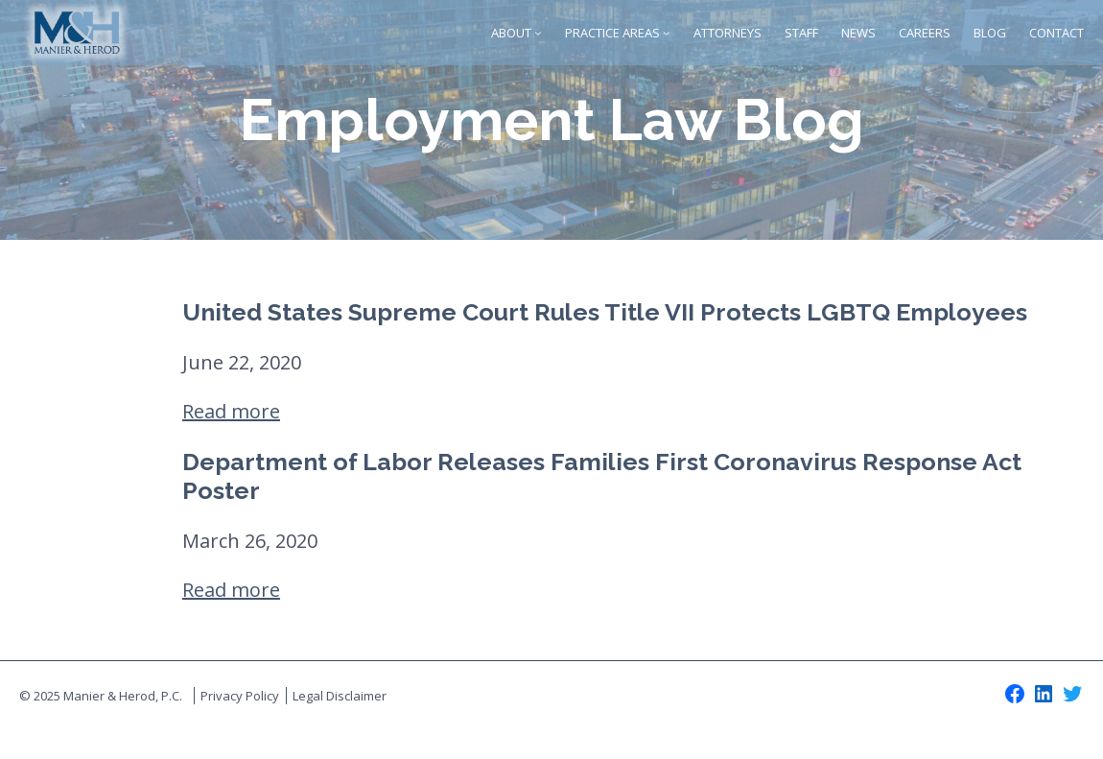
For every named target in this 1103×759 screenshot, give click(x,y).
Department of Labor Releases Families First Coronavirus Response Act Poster (601, 476)
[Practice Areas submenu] (666, 32)
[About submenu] (538, 32)
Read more (231, 411)
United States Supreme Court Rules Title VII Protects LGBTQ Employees (604, 311)
